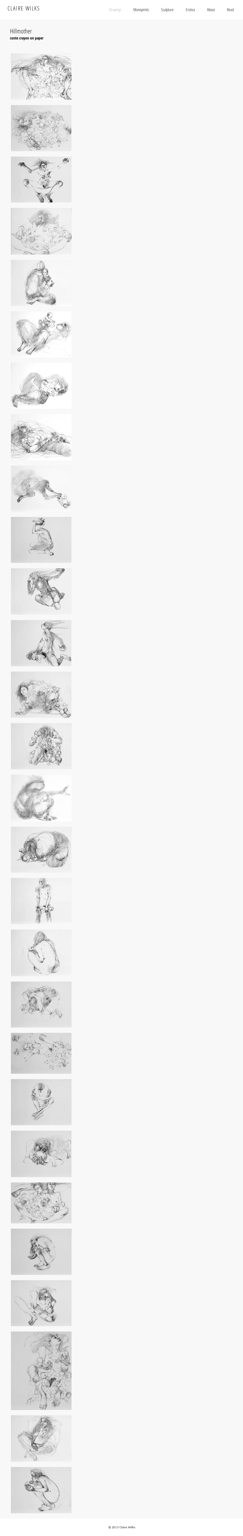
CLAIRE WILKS (24, 8)
